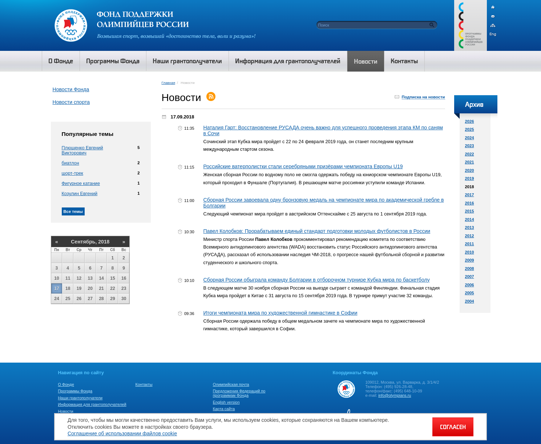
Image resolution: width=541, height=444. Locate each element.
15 (112, 278)
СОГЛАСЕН (453, 427)
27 (90, 298)
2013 (469, 227)
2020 (469, 170)
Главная (168, 83)
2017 (469, 195)
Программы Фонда (75, 391)
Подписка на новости (423, 97)
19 (79, 288)
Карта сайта (224, 409)
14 (101, 278)
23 (123, 288)
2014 (469, 219)
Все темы (73, 211)
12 (79, 278)
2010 (469, 252)
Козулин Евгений (80, 193)
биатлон (70, 163)
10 (56, 278)
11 (67, 278)
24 (56, 298)
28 (101, 298)
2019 (469, 178)
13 (90, 278)
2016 (469, 203)
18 (67, 288)
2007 (469, 276)
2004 (469, 301)
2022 (469, 154)
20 (90, 288)
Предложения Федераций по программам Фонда (239, 393)
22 (112, 288)
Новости (65, 411)
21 (101, 288)
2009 (469, 260)
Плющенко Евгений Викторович (82, 150)
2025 (469, 129)
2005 (469, 293)
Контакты (144, 384)
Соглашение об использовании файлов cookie (122, 433)
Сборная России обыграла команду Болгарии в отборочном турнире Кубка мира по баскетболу (316, 280)
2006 (469, 285)
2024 (469, 138)
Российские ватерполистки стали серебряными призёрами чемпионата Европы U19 (303, 166)
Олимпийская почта (231, 384)
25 (67, 298)
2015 (469, 211)
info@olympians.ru (394, 395)
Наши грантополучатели (80, 398)
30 (123, 298)
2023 (469, 146)
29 (112, 298)
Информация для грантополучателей (92, 404)
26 (79, 298)
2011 (469, 244)
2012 (469, 236)
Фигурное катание (81, 183)
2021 (469, 162)
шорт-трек (72, 173)
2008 (469, 268)
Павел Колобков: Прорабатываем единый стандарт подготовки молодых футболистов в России (317, 231)
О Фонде (66, 384)
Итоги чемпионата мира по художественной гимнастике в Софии (280, 313)
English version (226, 402)
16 (123, 278)
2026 (469, 121)
